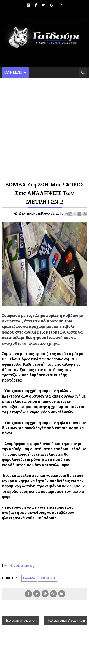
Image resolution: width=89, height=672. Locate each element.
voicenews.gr (25, 565)
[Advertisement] (44, 129)
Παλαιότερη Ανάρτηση (66, 620)
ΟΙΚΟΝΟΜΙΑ (47, 578)
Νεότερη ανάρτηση (20, 620)
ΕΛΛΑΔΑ (29, 578)
